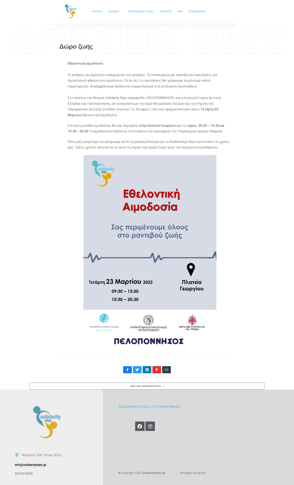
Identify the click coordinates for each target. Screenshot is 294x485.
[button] (147, 386)
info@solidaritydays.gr (30, 465)
